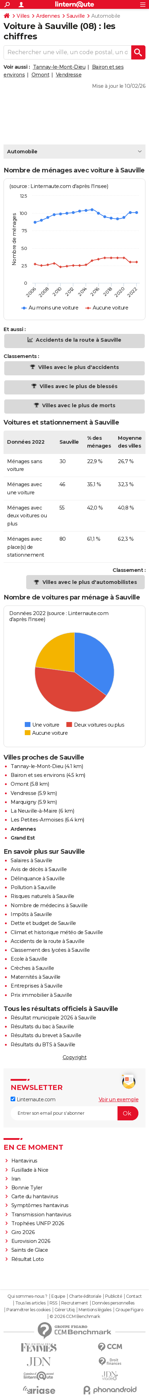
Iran (16, 1179)
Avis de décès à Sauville (39, 869)
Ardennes (48, 16)
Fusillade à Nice (29, 1170)
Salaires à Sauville (31, 860)
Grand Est (23, 838)
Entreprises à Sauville (36, 986)
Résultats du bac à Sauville (42, 1026)
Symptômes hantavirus (40, 1205)
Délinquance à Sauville (37, 878)
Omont (40, 75)
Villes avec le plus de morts (78, 405)
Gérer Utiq (65, 1309)
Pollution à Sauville (33, 887)
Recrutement (74, 1303)
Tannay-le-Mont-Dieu (59, 67)
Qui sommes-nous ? (27, 1296)
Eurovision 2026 (31, 1241)
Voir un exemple (119, 1099)
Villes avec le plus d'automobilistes (89, 582)
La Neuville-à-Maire (34, 811)
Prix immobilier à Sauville (41, 995)
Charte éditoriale (85, 1296)
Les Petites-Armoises (37, 820)
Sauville (76, 16)
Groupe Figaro (129, 1309)
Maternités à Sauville (36, 977)
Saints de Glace (29, 1250)
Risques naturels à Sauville (42, 896)
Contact (134, 1296)
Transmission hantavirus (41, 1214)
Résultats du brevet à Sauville (46, 1035)
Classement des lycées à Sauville (50, 950)
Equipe (58, 1296)
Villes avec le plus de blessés (78, 386)
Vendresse (69, 75)
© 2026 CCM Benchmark (75, 1316)
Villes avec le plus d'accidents (78, 367)
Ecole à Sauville (29, 959)
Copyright (75, 1057)
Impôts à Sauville (31, 914)
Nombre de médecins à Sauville (49, 905)
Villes (23, 16)
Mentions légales (95, 1309)
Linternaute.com (33, 1099)
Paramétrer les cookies (28, 1309)
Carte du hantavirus (34, 1196)
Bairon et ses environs (38, 775)
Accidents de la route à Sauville (77, 340)
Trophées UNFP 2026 (37, 1223)
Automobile (22, 151)
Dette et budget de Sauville (43, 923)
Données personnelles (113, 1303)
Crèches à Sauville (32, 968)
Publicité (113, 1296)
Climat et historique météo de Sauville (57, 932)
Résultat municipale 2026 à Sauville (53, 1018)
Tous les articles (30, 1303)
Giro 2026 (23, 1232)
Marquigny (23, 802)
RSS (53, 1303)
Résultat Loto (27, 1259)
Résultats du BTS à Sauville (43, 1044)
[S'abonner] (74, 1113)
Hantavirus (24, 1161)
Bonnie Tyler (26, 1187)
